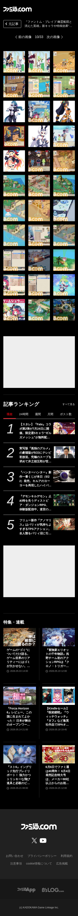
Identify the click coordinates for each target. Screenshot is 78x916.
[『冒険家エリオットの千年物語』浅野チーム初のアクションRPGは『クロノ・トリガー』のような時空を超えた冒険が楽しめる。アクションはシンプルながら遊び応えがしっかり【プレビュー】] (58, 637)
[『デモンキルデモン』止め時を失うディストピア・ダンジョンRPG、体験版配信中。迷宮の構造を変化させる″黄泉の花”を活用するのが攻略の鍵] (64, 500)
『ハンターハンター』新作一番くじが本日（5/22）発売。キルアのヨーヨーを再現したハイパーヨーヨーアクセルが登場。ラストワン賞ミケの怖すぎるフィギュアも (35, 479)
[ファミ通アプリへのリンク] (26, 889)
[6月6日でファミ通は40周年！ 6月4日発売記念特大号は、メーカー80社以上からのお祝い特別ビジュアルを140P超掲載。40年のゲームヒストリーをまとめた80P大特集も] (58, 754)
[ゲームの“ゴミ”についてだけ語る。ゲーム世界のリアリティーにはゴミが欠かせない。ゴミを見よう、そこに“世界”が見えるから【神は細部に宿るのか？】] (19, 637)
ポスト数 (66, 414)
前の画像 (25, 37)
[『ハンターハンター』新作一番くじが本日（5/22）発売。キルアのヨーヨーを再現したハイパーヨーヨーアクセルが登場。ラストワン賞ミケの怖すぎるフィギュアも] (64, 476)
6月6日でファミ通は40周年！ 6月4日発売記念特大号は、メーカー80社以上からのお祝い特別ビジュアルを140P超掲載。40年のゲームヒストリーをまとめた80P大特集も (58, 775)
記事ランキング (21, 404)
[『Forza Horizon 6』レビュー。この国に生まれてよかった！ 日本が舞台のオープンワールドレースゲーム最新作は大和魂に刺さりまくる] (19, 696)
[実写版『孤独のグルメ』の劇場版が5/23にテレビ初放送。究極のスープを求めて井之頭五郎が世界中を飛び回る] (64, 452)
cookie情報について (39, 863)
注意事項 (16, 863)
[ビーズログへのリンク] (53, 889)
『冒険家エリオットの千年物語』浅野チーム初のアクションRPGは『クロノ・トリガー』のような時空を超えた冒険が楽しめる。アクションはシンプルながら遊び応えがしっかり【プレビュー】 (57, 658)
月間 (50, 414)
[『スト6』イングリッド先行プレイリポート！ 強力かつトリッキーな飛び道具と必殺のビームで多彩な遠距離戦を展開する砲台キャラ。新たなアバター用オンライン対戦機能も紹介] (19, 754)
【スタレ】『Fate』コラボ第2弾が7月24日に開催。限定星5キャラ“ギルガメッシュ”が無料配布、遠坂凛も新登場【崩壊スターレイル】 (35, 431)
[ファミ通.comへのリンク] (17, 9)
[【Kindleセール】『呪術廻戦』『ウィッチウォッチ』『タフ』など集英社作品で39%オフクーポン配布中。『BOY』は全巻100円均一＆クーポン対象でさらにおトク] (58, 696)
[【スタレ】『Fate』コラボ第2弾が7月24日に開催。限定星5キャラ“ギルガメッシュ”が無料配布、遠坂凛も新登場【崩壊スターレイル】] (64, 428)
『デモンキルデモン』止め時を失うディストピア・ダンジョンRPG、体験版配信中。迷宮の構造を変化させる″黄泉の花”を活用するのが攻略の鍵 (35, 503)
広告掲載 (62, 863)
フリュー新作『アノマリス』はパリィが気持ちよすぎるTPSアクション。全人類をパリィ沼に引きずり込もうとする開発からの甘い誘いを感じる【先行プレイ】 (35, 527)
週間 (38, 414)
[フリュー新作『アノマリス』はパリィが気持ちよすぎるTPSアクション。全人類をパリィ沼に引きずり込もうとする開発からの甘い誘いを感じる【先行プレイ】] (64, 524)
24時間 (23, 414)
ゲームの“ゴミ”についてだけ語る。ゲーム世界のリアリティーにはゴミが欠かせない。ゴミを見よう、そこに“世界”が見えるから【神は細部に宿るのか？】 (18, 658)
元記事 (11, 24)
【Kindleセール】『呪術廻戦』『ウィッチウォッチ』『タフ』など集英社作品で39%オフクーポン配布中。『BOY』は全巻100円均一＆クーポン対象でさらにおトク (58, 717)
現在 (9, 414)
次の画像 (53, 37)
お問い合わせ (14, 855)
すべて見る (68, 404)
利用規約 (66, 855)
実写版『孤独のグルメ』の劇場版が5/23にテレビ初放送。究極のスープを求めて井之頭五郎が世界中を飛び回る (35, 455)
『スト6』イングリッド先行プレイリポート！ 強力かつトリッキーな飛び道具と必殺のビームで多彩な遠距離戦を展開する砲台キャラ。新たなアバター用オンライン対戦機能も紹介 (19, 775)
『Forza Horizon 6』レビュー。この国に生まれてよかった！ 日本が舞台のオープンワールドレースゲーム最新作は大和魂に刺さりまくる (19, 717)
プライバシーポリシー (42, 855)
